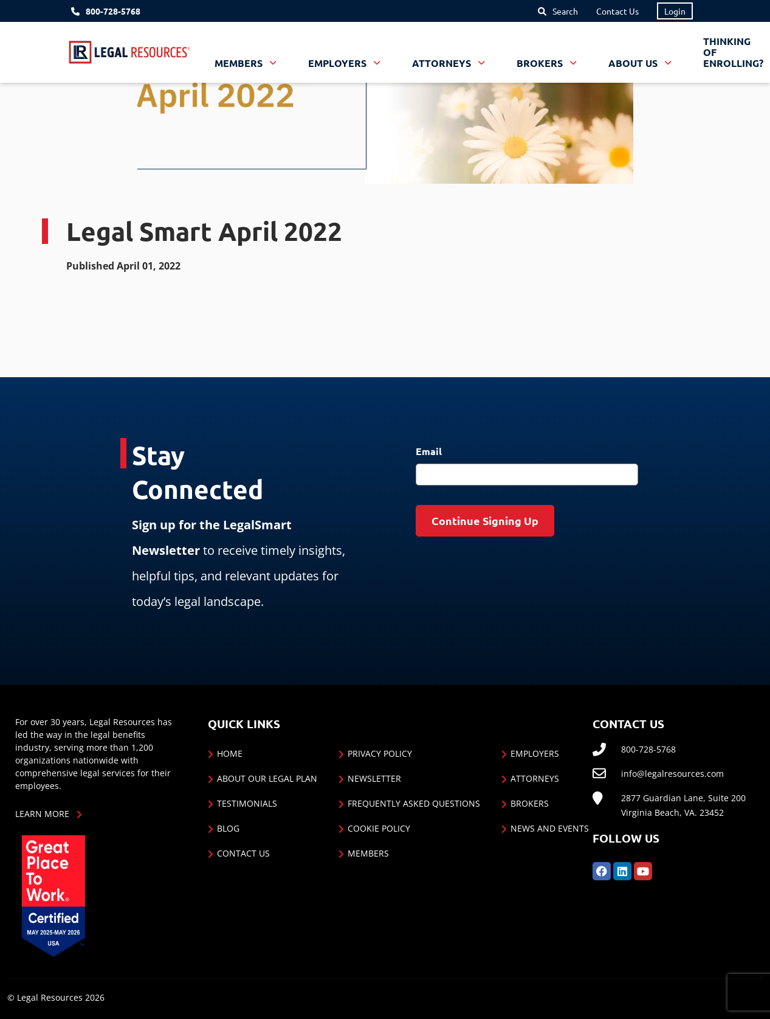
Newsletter (374, 778)
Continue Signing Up (484, 520)
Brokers (529, 803)
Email (429, 451)
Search (565, 10)
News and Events (549, 828)
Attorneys (534, 778)
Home (229, 753)
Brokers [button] (541, 63)
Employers (534, 753)
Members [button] (240, 63)
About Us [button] (634, 63)
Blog (228, 828)
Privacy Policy (380, 753)
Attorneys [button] (442, 63)
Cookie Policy (379, 828)
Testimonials (247, 803)
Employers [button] (338, 63)
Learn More (42, 813)
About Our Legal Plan (267, 778)
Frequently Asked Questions (414, 803)
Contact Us (617, 10)
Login (675, 10)
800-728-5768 (113, 11)
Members (368, 853)
